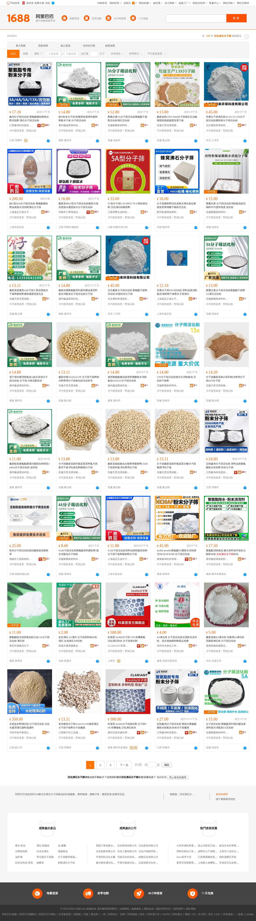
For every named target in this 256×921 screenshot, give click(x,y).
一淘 (103, 914)
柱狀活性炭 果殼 (24, 862)
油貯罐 (19, 857)
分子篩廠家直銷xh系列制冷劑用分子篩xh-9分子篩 (225, 379)
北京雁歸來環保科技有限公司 (217, 125)
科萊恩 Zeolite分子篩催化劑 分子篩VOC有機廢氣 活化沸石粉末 (127, 726)
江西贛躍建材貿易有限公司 (212, 857)
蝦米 (142, 914)
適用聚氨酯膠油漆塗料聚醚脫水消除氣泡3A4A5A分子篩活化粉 (127, 379)
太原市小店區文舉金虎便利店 (235, 851)
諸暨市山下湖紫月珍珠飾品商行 (215, 851)
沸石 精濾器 (43, 845)
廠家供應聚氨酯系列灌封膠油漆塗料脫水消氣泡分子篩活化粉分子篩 (78, 292)
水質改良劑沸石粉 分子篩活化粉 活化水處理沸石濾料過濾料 (29, 726)
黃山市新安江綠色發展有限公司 (215, 845)
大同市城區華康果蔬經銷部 (191, 845)
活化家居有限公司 (148, 845)
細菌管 (40, 862)
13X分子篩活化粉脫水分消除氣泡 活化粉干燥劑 (176, 379)
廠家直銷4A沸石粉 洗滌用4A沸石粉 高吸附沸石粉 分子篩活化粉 (225, 639)
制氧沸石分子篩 (66, 862)
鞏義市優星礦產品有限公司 (70, 645)
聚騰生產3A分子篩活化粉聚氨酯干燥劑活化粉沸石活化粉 (127, 118)
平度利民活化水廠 (105, 857)
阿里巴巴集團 (9, 914)
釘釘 (218, 914)
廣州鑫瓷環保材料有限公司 (217, 559)
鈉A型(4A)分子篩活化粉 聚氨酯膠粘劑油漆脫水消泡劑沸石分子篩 (28, 205)
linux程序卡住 (184, 857)
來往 (210, 914)
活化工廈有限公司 (127, 851)
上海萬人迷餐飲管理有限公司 (214, 862)
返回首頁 (162, 777)
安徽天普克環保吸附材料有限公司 (168, 125)
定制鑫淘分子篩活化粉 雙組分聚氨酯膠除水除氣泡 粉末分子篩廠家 (176, 726)
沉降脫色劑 (21, 851)
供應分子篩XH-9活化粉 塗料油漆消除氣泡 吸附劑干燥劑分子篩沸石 (177, 292)
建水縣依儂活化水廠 (107, 862)
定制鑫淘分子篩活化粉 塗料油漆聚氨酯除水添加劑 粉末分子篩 (226, 465)
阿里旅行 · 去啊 (116, 914)
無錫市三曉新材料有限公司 (20, 559)
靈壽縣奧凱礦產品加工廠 (217, 645)
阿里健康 (228, 914)
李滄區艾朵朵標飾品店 (231, 862)
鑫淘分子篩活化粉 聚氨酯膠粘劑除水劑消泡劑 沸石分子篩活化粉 (29, 118)
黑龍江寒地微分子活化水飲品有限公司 (116, 845)
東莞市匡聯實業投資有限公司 (192, 862)
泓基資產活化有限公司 (151, 862)
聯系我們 (178, 908)
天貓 (85, 914)
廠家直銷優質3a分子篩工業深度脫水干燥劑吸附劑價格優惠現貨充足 (28, 292)
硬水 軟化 (20, 845)
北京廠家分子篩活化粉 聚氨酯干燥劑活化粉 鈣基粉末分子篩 (127, 292)
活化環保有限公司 (127, 845)
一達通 (239, 914)
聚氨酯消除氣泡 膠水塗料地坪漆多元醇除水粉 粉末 (226, 552)
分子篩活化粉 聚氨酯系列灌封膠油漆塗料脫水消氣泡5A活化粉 (226, 726)
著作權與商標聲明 (107, 908)
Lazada (249, 914)
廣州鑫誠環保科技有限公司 (70, 125)
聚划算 (94, 914)
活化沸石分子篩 (188, 794)
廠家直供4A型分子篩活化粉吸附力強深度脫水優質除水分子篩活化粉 (78, 205)
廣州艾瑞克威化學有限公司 (119, 732)
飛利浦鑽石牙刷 (227, 857)
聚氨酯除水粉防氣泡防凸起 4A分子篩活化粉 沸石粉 (29, 639)
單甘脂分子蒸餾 (45, 857)
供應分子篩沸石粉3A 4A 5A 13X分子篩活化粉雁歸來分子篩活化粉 (225, 118)
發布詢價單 (222, 794)
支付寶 (202, 914)
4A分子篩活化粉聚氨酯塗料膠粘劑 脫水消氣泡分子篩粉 (79, 552)
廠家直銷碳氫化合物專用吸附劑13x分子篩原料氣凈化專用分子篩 (128, 465)
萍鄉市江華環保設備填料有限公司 (70, 212)
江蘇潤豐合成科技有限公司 (119, 212)
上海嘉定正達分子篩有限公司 (20, 212)
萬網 (187, 914)
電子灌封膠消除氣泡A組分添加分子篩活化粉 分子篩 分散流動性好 (28, 379)
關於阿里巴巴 (163, 908)
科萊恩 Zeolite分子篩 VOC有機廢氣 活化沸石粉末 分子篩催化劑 (126, 639)
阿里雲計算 (153, 914)
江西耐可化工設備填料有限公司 (70, 732)
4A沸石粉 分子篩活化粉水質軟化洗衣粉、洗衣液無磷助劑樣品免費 (177, 639)
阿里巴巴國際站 (27, 914)
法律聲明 (124, 908)
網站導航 (191, 908)
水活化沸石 (43, 851)
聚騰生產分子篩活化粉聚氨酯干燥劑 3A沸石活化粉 (225, 292)
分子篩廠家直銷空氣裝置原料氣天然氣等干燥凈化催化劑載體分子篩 (78, 465)
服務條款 (136, 908)
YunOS (166, 914)
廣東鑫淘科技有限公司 (168, 559)
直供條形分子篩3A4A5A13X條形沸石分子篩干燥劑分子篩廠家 (79, 726)
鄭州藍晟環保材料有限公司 (168, 212)
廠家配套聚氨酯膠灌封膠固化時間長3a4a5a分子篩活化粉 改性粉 (29, 465)
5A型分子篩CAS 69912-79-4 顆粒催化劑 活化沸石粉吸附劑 (128, 205)
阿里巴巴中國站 (47, 914)
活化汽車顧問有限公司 (151, 851)
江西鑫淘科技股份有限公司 (20, 125)
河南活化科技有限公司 (129, 857)
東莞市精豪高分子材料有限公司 (20, 645)
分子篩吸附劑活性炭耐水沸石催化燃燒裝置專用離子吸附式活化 (176, 205)
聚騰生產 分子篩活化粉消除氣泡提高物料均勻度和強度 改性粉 (226, 205)
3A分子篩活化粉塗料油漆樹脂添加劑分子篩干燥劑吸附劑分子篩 (127, 552)
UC (194, 914)
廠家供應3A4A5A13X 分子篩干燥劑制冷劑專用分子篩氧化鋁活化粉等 (79, 379)
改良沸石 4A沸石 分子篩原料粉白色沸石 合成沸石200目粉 (78, 639)
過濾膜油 (63, 851)
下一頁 (124, 765)
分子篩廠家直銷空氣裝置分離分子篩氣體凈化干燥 (176, 465)
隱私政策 (149, 908)
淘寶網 (77, 914)
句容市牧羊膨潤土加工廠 (20, 732)
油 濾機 (62, 845)
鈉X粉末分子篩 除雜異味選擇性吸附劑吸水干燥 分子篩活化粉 (78, 118)
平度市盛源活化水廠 (128, 862)
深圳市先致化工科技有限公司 (168, 645)
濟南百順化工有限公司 (189, 851)
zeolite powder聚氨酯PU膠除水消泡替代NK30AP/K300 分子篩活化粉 (176, 552)
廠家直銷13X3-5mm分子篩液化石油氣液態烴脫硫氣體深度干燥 (177, 118)
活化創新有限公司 (105, 851)
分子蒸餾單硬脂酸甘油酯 (71, 857)
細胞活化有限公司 (148, 857)
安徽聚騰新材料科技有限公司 (119, 125)
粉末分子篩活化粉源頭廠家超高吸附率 (28, 552)
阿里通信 (177, 914)
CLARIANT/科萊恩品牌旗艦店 (119, 645)
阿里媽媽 (132, 914)
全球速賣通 (65, 914)
